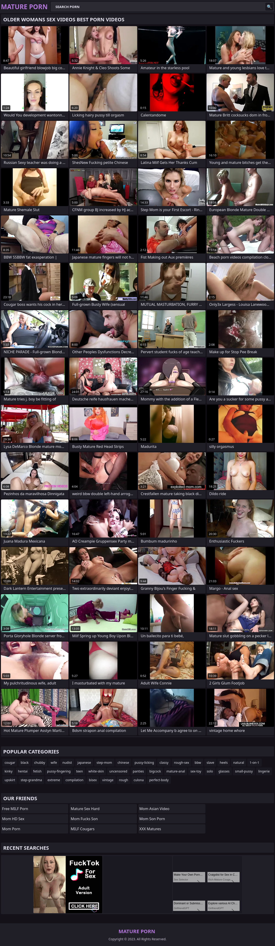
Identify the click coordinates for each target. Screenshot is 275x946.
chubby (39, 762)
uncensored (118, 771)
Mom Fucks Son (84, 818)
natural (238, 762)
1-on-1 (254, 762)
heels (224, 762)
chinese (123, 762)
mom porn (11, 828)
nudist (67, 762)
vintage (107, 780)
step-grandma (31, 780)
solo (210, 771)
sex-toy (195, 771)
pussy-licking (144, 762)
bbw (198, 762)
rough (123, 780)
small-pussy (244, 771)
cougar (10, 762)
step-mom (104, 762)
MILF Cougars (83, 828)
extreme (54, 780)
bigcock (155, 771)
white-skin (96, 771)
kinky (8, 771)
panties (138, 771)
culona (139, 780)
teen (79, 771)
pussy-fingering (59, 771)
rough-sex (181, 762)
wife (54, 762)
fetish (37, 771)
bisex (93, 780)
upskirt (10, 780)
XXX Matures (150, 828)
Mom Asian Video (154, 808)
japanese (84, 762)
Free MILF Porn (15, 808)
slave (210, 762)
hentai (23, 771)
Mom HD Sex (13, 818)
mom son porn (152, 818)
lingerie (264, 771)
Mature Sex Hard (85, 808)
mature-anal (175, 771)
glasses (224, 771)
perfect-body (159, 780)
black (24, 762)
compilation (74, 780)
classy (163, 762)
